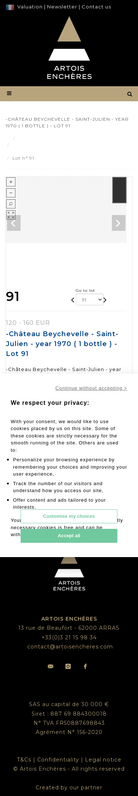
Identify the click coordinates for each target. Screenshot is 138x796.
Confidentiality (58, 759)
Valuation (30, 7)
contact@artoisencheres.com (70, 646)
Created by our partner (69, 787)
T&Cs (24, 759)
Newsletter (61, 7)
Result (26, 138)
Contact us (96, 7)
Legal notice (103, 759)
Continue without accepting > (91, 388)
